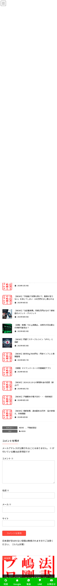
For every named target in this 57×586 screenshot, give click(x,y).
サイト (5, 521)
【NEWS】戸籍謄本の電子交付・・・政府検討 (33, 396)
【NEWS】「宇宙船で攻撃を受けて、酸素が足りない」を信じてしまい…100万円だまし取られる (34, 297)
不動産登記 (31, 427)
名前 (5, 494)
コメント (7, 458)
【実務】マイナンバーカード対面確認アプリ (32, 368)
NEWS (21, 427)
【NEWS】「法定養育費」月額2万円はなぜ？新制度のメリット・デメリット (34, 312)
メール (6, 507)
